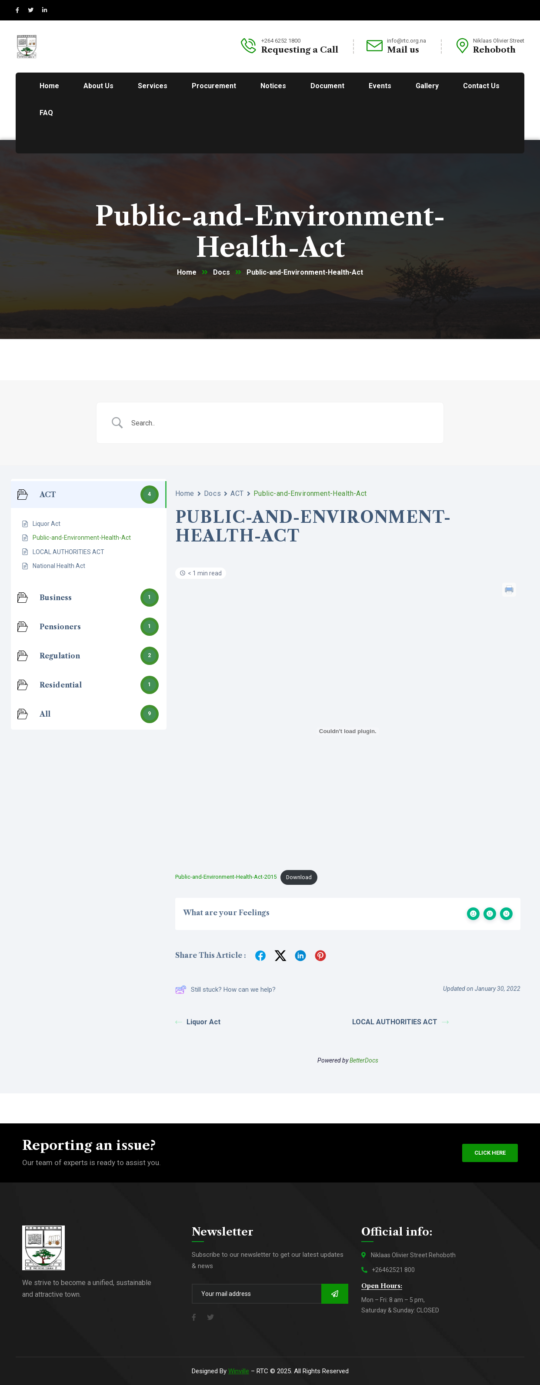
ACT (237, 493)
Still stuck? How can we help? (225, 989)
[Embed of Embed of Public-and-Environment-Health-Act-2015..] (347, 731)
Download (299, 877)
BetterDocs (364, 1060)
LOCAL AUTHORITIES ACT (400, 1022)
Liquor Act (197, 1022)
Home (187, 272)
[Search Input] (281, 423)
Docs (221, 272)
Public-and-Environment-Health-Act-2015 (226, 877)
